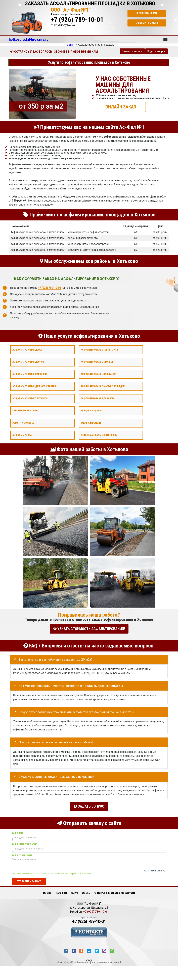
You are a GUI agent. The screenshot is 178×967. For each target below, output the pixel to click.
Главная (47, 891)
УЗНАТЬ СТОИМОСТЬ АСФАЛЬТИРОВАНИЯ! (89, 629)
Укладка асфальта (92, 410)
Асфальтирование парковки (29, 374)
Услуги (74, 891)
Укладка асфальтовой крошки (99, 435)
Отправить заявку (29, 879)
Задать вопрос (156, 51)
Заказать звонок (132, 51)
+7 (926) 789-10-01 (77, 20)
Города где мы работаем (121, 891)
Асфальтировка (22, 435)
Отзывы (85, 891)
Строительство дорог (25, 410)
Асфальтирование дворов (28, 361)
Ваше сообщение (22, 853)
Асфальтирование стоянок (97, 361)
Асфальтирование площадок (98, 374)
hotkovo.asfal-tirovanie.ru (29, 39)
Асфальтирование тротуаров (30, 398)
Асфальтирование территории (99, 349)
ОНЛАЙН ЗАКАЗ (120, 106)
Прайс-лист (61, 891)
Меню (165, 38)
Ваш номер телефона (24, 842)
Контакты (99, 891)
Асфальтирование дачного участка (34, 386)
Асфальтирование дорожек (97, 398)
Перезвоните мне (147, 13)
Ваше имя (17, 831)
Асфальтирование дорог (27, 349)
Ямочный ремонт (91, 422)
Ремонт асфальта (23, 422)
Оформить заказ (147, 22)
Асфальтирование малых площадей (103, 386)
